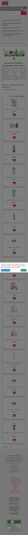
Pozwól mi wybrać (5, 270)
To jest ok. (23, 270)
